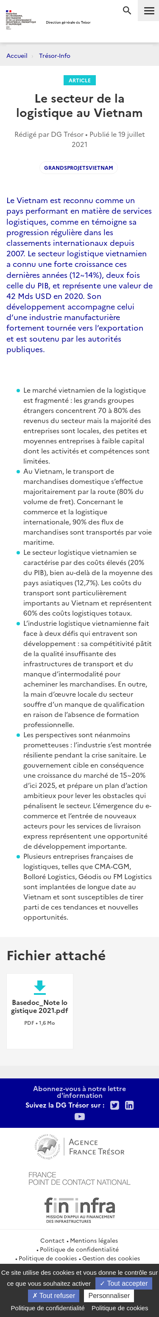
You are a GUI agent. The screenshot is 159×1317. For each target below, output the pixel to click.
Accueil (17, 55)
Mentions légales (94, 1240)
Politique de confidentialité (79, 1249)
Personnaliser (109, 1295)
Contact (52, 1240)
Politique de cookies (48, 1258)
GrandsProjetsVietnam (78, 167)
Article (80, 80)
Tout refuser (53, 1295)
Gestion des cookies (111, 1258)
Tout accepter (124, 1283)
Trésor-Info (54, 55)
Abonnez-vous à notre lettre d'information (79, 1091)
